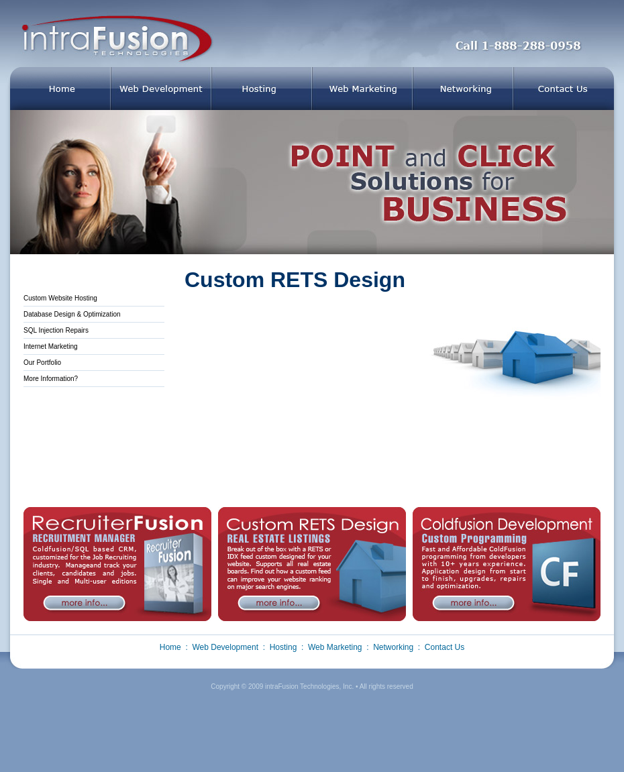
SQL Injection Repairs (56, 330)
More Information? (50, 378)
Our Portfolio (42, 362)
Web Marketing (335, 647)
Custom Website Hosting (60, 298)
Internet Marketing (50, 346)
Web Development (225, 647)
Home (170, 647)
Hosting (283, 647)
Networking (393, 647)
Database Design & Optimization (72, 314)
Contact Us (444, 647)
